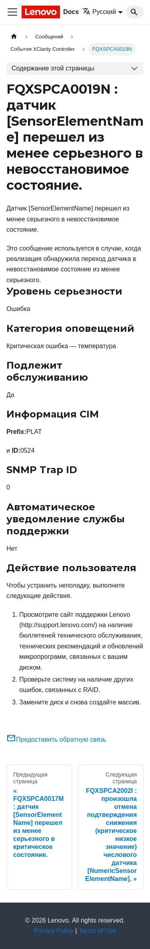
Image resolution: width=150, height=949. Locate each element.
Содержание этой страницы (53, 68)
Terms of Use (97, 930)
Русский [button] (99, 11)
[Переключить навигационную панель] (12, 12)
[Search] (135, 12)
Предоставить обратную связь (56, 739)
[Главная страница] (14, 36)
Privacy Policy (54, 930)
